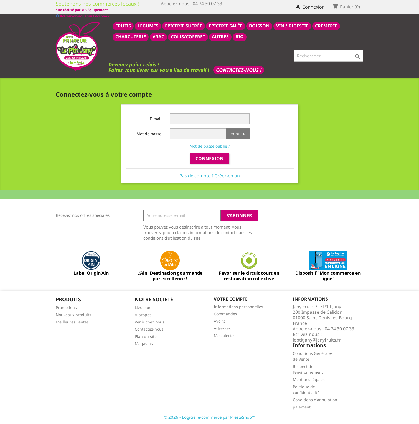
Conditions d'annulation (315, 399)
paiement (302, 406)
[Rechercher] (328, 55)
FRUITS (123, 25)
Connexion (209, 158)
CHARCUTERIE (130, 36)
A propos (143, 314)
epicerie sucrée (183, 25)
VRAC (158, 36)
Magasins (144, 343)
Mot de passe (148, 133)
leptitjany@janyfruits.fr (317, 340)
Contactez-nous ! (238, 69)
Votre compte (231, 299)
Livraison (143, 307)
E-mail (155, 118)
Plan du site (146, 336)
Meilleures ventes (72, 321)
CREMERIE (326, 25)
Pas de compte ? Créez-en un (209, 175)
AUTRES (220, 36)
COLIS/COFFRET (188, 36)
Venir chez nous (149, 321)
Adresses (222, 328)
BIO (239, 36)
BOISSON (259, 25)
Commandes (225, 313)
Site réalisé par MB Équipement (187, 9)
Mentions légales (309, 379)
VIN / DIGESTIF (292, 25)
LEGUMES (148, 25)
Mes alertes (224, 335)
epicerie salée (225, 25)
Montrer (237, 133)
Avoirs (219, 320)
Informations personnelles (238, 306)
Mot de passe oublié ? (209, 146)
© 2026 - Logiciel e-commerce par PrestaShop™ (209, 417)
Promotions (66, 307)
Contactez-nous (149, 329)
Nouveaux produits (73, 314)
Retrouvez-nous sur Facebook (82, 9)
